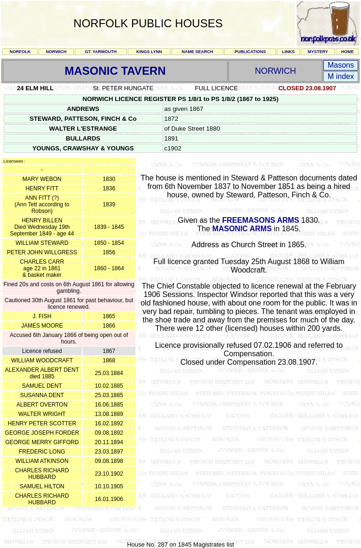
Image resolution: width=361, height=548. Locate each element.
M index (341, 76)
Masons (341, 65)
